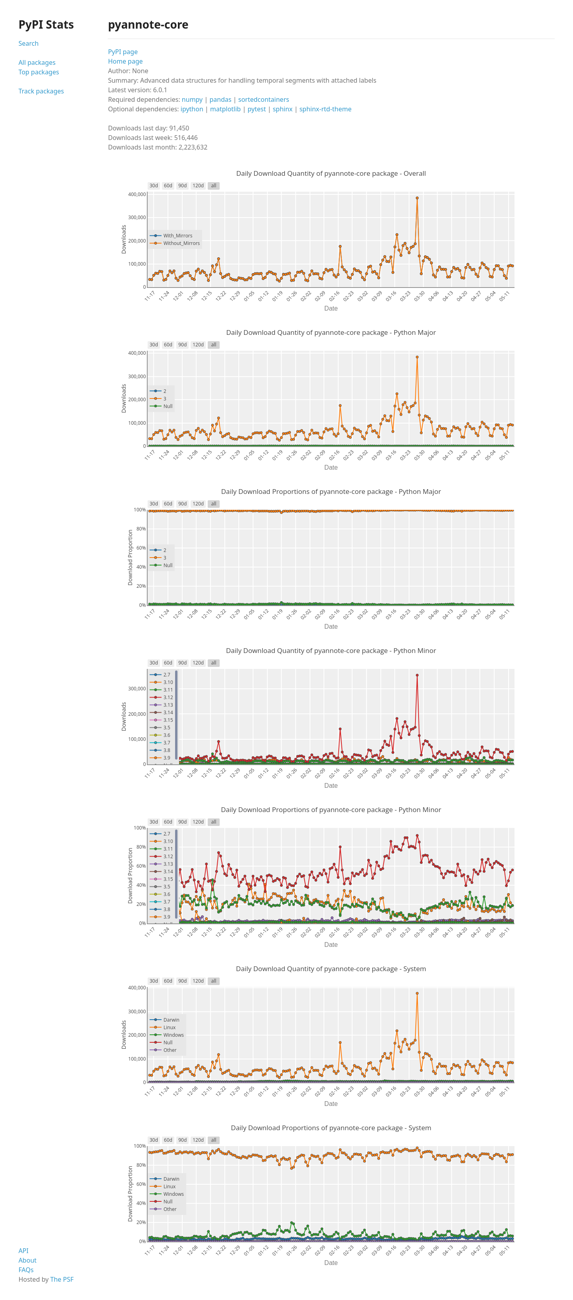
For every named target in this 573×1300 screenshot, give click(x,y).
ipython (192, 109)
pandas (220, 99)
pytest (257, 109)
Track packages (41, 91)
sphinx (282, 109)
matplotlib (225, 109)
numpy (192, 99)
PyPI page (123, 51)
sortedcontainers (263, 99)
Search (28, 43)
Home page (125, 61)
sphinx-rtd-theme (325, 109)
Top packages (38, 72)
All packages (36, 62)
